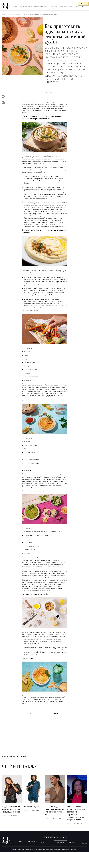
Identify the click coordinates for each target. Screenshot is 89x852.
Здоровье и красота (66, 6)
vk (66, 713)
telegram (62, 713)
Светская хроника (26, 6)
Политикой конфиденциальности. (69, 849)
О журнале (70, 843)
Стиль (15, 6)
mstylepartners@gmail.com (33, 843)
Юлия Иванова (48, 92)
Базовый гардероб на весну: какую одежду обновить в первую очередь (54, 810)
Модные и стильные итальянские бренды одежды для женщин (11, 809)
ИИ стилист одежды (32, 806)
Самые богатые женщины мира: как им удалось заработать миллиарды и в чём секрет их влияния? (76, 813)
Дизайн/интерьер (40, 6)
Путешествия (53, 6)
